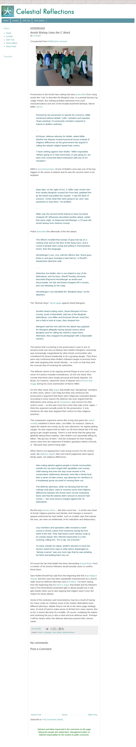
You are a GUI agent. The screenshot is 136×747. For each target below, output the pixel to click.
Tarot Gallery (39, 21)
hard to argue (62, 585)
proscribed (81, 94)
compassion (65, 402)
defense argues (47, 454)
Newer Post (36, 715)
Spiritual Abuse (68, 632)
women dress (48, 510)
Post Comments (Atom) (52, 719)
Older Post (92, 715)
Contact (15, 21)
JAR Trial (26, 21)
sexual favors (86, 563)
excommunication (46, 169)
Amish (40, 632)
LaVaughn (47, 632)
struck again (55, 303)
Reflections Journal (57, 41)
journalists (71, 581)
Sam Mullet (57, 632)
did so (39, 107)
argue (56, 390)
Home (5, 21)
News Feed (11, 46)
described (41, 231)
